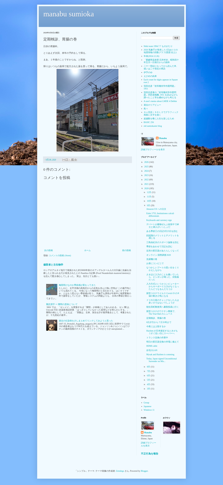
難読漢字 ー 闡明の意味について (62, 304)
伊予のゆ (148, 72)
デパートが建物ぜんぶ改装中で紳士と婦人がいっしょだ (162, 225)
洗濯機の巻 (151, 259)
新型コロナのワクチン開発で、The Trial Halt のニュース (161, 312)
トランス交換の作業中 (157, 337)
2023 (146, 175)
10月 (149, 201)
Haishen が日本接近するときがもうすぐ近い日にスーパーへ (162, 332)
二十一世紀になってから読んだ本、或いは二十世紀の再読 (161, 67)
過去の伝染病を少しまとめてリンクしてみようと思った (86, 321)
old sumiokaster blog (153, 126)
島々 (146, 109)
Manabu (163, 138)
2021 (146, 184)
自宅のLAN (151, 350)
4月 (149, 384)
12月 (149, 192)
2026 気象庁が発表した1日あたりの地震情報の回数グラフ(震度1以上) (161, 51)
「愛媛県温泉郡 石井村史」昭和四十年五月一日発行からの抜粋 (161, 61)
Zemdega (120, 471)
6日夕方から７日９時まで (158, 322)
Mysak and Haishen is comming (160, 354)
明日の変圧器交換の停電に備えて (162, 342)
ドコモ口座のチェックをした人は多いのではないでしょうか (162, 301)
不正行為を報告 (149, 453)
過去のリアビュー (152, 105)
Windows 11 (149, 410)
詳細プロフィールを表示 (153, 149)
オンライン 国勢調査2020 (158, 255)
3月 (149, 389)
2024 (146, 171)
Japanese (147, 406)
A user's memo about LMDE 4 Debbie (160, 101)
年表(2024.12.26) (151, 56)
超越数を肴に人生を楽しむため (159, 118)
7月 (149, 371)
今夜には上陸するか (156, 326)
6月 (149, 375)
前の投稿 (126, 250)
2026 (146, 162)
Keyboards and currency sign (159, 220)
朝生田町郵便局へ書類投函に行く (162, 307)
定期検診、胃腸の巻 (156, 318)
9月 (149, 205)
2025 (146, 166)
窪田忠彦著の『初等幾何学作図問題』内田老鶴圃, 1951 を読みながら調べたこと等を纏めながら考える (161, 95)
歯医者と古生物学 (53, 264)
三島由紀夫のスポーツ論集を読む (162, 242)
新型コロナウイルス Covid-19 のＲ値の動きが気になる (162, 294)
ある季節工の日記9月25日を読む (162, 231)
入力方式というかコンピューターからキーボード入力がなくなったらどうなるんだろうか (162, 286)
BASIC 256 (149, 122)
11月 (149, 196)
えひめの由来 (150, 76)
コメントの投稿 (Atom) (60, 255)
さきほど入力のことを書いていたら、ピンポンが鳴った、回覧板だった (162, 277)
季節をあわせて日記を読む (159, 246)
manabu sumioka (68, 14)
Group (146, 403)
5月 (149, 380)
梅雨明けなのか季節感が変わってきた (77, 285)
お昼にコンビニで (155, 263)
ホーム (87, 250)
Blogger (144, 471)
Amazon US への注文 (156, 209)
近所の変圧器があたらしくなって (162, 251)
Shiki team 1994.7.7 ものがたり (158, 46)
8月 (149, 367)
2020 (146, 188)
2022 (146, 179)
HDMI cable (151, 346)
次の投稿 (48, 250)
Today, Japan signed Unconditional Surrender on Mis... (161, 360)
